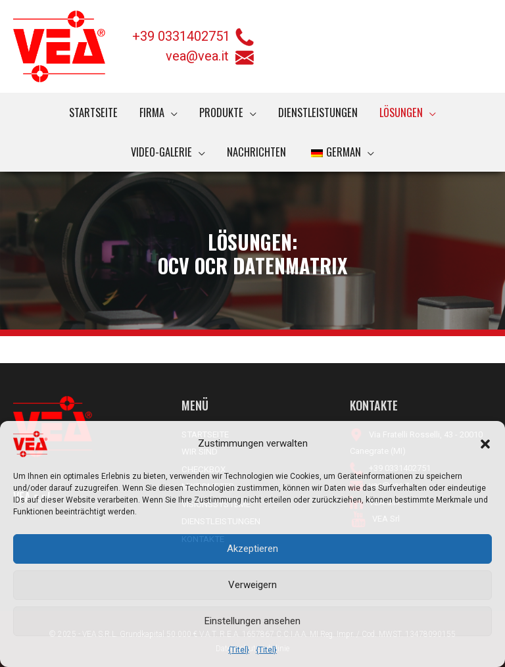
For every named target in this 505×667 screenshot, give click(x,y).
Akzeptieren (252, 549)
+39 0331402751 (181, 36)
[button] (485, 444)
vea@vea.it (210, 56)
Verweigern (252, 585)
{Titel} (238, 650)
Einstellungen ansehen (252, 621)
